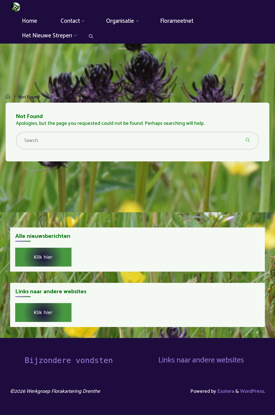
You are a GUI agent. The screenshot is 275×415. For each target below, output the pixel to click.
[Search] (91, 37)
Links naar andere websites (201, 360)
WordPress (252, 391)
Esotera (225, 391)
